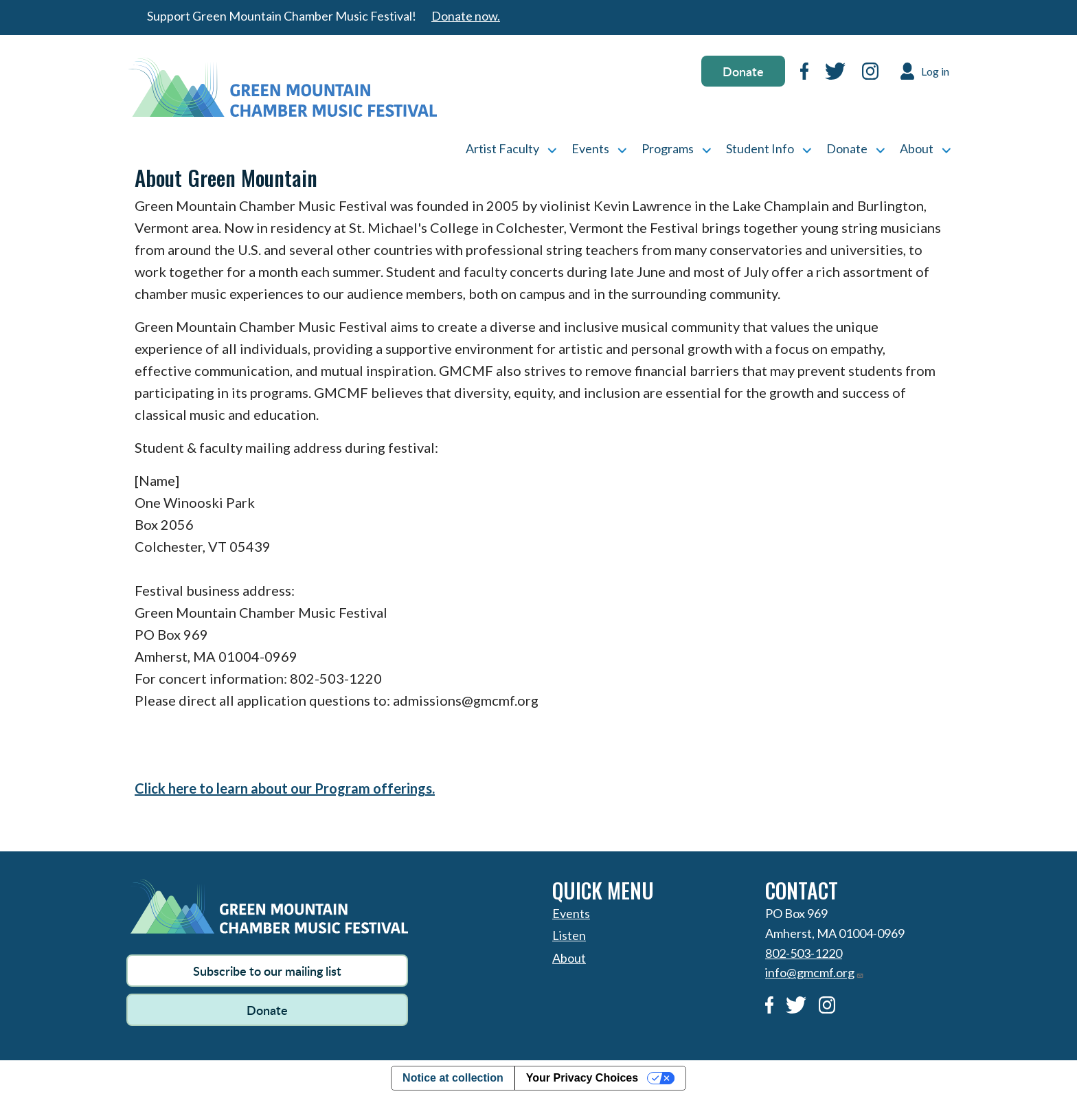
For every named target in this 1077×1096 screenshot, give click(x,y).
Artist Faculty (502, 148)
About (916, 148)
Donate (743, 71)
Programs (668, 148)
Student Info (760, 148)
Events (590, 148)
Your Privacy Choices (582, 1078)
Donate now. (465, 15)
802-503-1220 (803, 953)
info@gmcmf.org (814, 972)
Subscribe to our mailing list (267, 970)
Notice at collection (453, 1078)
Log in (935, 71)
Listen (569, 935)
